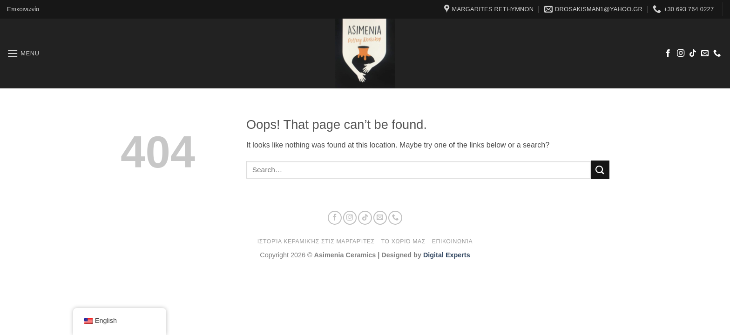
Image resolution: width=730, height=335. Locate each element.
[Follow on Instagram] (680, 53)
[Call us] (717, 53)
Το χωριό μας (403, 241)
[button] (23, 53)
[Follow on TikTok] (692, 53)
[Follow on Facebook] (668, 53)
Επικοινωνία (23, 9)
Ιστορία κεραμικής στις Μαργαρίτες (316, 241)
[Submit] (600, 170)
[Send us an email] (705, 53)
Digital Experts (446, 255)
